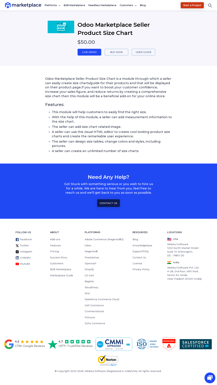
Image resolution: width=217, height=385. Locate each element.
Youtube (25, 264)
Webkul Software (95, 371)
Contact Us (108, 203)
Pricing (54, 251)
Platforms (51, 5)
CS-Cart (89, 275)
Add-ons (55, 239)
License (137, 263)
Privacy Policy (141, 269)
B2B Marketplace (74, 5)
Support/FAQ (140, 251)
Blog (143, 5)
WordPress (91, 287)
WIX (87, 293)
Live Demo (89, 52)
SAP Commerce (94, 305)
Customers (126, 5)
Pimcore (90, 317)
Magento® (91, 251)
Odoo (88, 245)
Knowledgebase (142, 245)
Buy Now (116, 52)
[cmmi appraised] (114, 344)
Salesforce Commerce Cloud (102, 299)
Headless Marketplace (102, 5)
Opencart (90, 263)
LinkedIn (25, 258)
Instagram (26, 251)
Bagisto (89, 281)
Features (55, 245)
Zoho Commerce (95, 323)
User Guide (143, 52)
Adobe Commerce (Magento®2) (104, 239)
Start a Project (192, 5)
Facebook (26, 239)
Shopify (89, 269)
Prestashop (92, 257)
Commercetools (94, 311)
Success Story (58, 257)
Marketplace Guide (61, 275)
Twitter (24, 245)
